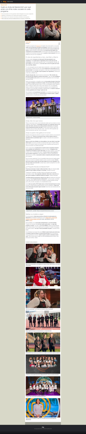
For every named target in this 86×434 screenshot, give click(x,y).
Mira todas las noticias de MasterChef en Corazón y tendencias (16, 18)
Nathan (30, 220)
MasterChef (38, 46)
